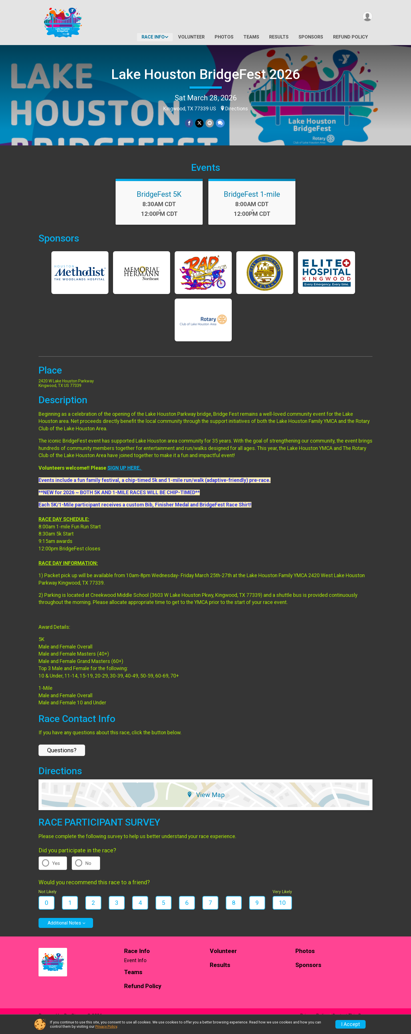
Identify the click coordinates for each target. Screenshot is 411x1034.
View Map (206, 802)
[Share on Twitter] (199, 123)
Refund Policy (350, 37)
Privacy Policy (106, 1026)
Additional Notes (64, 931)
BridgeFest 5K (159, 202)
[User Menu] (367, 16)
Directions (236, 108)
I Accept (350, 1024)
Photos (224, 37)
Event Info (135, 968)
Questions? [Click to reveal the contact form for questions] (61, 758)
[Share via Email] (209, 123)
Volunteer (191, 37)
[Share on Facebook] (189, 123)
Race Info (153, 37)
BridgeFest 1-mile (252, 202)
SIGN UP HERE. (124, 476)
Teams (251, 37)
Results (279, 37)
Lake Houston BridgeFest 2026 (205, 74)
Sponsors (311, 37)
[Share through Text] (219, 123)
